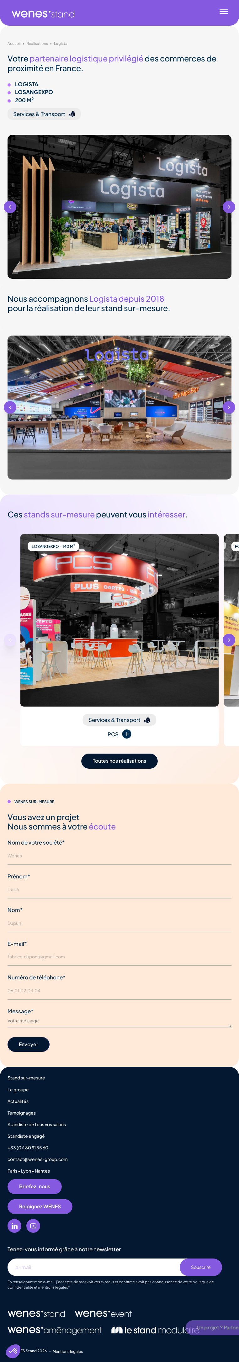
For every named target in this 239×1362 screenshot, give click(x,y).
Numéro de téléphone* (37, 977)
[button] (10, 207)
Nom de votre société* (36, 842)
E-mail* (17, 943)
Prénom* (19, 876)
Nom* (15, 909)
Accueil (14, 43)
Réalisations (37, 43)
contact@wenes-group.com (38, 1159)
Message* (21, 1011)
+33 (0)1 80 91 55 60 (28, 1147)
